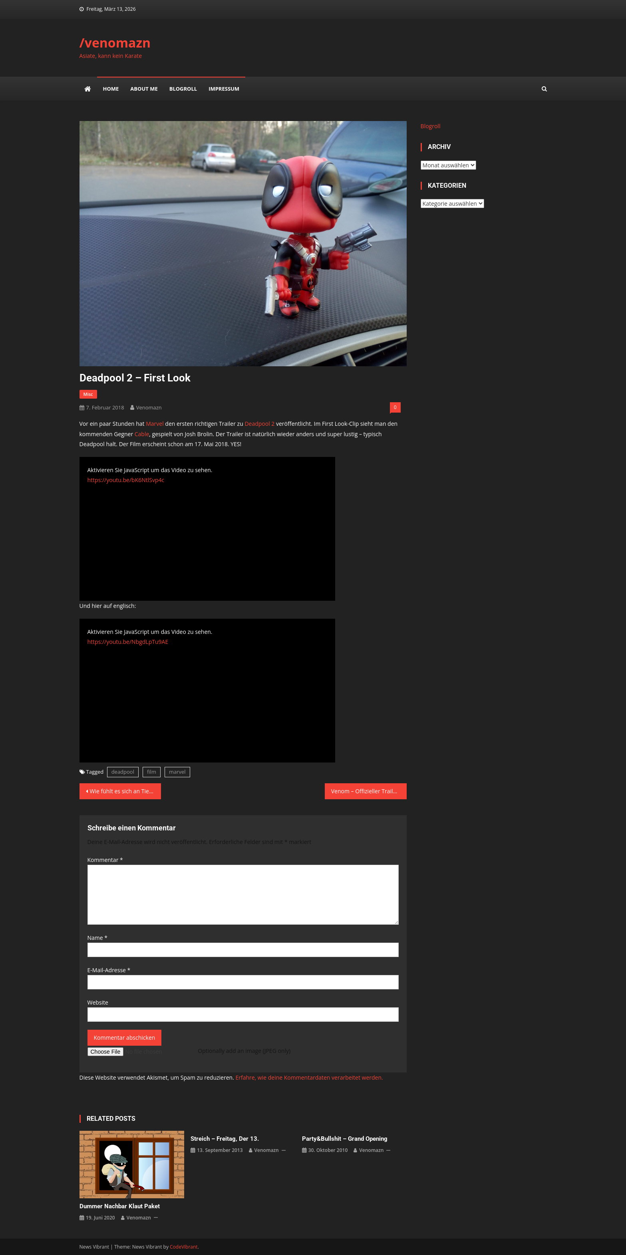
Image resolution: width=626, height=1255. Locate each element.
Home (111, 88)
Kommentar (105, 860)
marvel (177, 771)
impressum (224, 88)
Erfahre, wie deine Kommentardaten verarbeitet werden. (309, 1077)
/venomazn (115, 42)
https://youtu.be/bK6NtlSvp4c (126, 480)
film (151, 771)
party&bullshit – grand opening (345, 1138)
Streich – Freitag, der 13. (225, 1138)
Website (97, 1002)
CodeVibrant (184, 1246)
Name (97, 937)
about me (143, 88)
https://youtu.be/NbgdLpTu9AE (128, 641)
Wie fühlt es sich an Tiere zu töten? (125, 791)
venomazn (149, 407)
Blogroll (183, 88)
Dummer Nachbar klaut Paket (119, 1206)
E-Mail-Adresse (109, 970)
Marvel (154, 423)
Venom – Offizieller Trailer (364, 791)
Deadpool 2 (259, 423)
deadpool (122, 771)
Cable (142, 434)
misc (88, 394)
